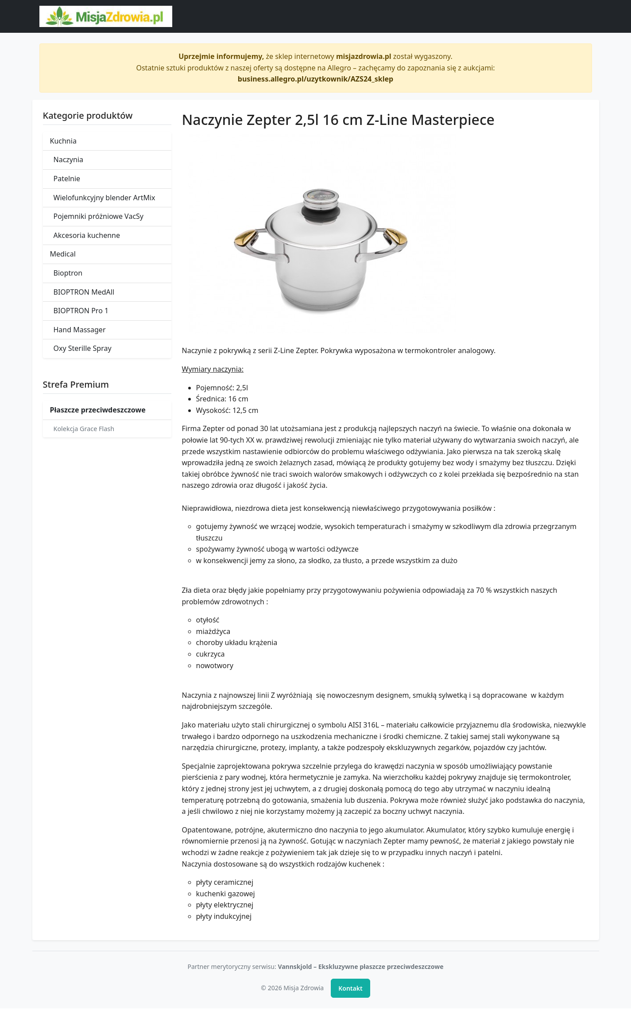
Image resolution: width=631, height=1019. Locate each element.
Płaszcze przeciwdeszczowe (98, 410)
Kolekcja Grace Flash (84, 428)
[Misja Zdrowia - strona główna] (105, 16)
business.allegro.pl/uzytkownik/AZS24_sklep (315, 79)
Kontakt (350, 988)
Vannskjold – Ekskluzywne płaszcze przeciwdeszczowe (360, 966)
